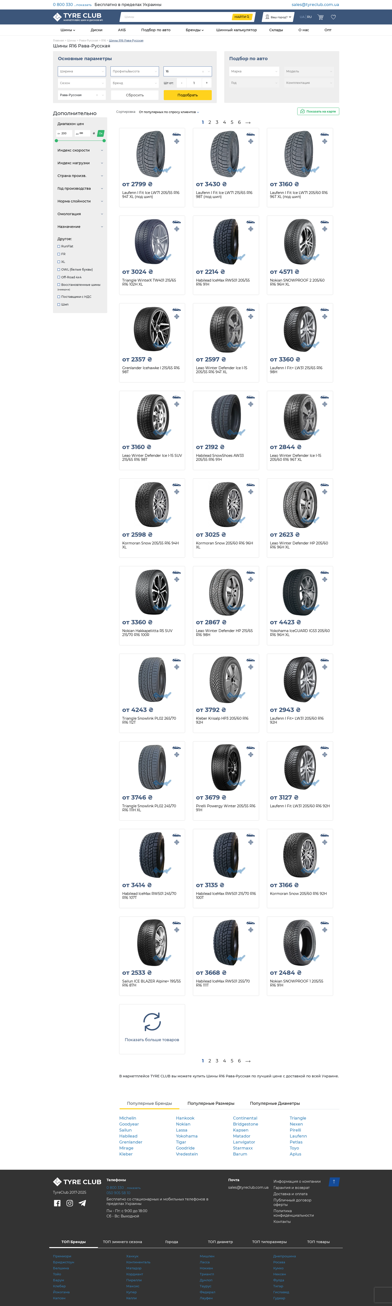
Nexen (296, 1124)
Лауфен (206, 1298)
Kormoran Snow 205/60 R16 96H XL (224, 545)
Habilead (128, 1136)
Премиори (62, 1256)
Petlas (296, 1142)
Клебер (59, 1286)
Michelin (127, 1118)
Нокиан (206, 1268)
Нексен (279, 1274)
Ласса (205, 1262)
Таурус (205, 1286)
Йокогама (61, 1292)
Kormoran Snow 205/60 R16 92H (298, 894)
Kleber (126, 1154)
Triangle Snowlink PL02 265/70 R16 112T (149, 720)
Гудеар (279, 1298)
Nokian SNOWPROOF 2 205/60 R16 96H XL (297, 282)
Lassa (182, 1130)
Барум (58, 1280)
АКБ (122, 30)
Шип (63, 304)
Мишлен (207, 1256)
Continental (245, 1118)
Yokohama (187, 1136)
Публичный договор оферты (293, 1202)
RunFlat (65, 246)
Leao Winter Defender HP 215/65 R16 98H (224, 633)
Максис (132, 1286)
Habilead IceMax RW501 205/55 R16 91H (223, 282)
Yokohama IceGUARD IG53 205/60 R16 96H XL (300, 633)
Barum (240, 1154)
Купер (131, 1292)
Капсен (59, 1298)
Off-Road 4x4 (70, 277)
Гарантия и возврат (292, 1187)
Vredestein (187, 1154)
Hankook (185, 1118)
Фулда (278, 1280)
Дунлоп (206, 1280)
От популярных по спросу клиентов (169, 112)
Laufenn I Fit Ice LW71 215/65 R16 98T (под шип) (224, 195)
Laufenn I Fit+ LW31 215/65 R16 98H (296, 370)
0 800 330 (72, 4)
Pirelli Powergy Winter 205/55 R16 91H (226, 808)
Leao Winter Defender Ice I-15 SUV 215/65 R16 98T (152, 458)
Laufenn (298, 1136)
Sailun (125, 1130)
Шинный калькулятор (236, 30)
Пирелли (134, 1280)
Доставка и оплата (291, 1194)
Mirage (126, 1148)
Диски (96, 30)
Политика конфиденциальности (294, 1213)
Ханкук (132, 1256)
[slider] (56, 140)
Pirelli (295, 1130)
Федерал (207, 1292)
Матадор (134, 1268)
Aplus (295, 1154)
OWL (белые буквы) (75, 269)
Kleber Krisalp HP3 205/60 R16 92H (222, 720)
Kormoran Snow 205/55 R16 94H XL (150, 545)
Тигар (278, 1286)
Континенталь (138, 1262)
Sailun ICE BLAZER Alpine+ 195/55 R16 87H (151, 983)
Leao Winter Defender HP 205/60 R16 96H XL (299, 545)
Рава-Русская (88, 40)
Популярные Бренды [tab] (149, 1103)
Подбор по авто (155, 30)
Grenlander (130, 1142)
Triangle (298, 1118)
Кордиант (134, 1274)
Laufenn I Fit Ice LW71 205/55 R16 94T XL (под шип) (151, 195)
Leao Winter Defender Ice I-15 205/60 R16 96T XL (295, 458)
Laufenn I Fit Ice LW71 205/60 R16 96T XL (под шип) (299, 195)
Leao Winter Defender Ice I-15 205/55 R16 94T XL (221, 370)
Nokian (183, 1124)
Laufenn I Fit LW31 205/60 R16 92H (300, 806)
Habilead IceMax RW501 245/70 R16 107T (149, 896)
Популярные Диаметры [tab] (275, 1103)
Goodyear (129, 1124)
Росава (279, 1262)
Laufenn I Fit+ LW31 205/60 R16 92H (297, 720)
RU (309, 17)
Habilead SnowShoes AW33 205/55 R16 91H (220, 458)
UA (302, 17)
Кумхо (278, 1268)
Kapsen (240, 1130)
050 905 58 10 (118, 1193)
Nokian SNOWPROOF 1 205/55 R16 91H (296, 983)
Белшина (61, 1268)
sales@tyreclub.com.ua (315, 4)
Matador (241, 1136)
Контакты (282, 1221)
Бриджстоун (63, 1262)
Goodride (185, 1148)
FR (62, 254)
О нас (303, 30)
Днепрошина (284, 1256)
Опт (328, 30)
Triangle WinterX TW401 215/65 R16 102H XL (149, 282)
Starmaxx (243, 1148)
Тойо (57, 1274)
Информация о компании (297, 1181)
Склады (276, 30)
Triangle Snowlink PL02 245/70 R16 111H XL (149, 808)
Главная (58, 40)
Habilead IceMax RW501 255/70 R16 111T (223, 983)
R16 (103, 40)
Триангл (207, 1274)
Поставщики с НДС (75, 297)
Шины (66, 30)
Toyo (294, 1148)
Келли (131, 1298)
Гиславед (281, 1292)
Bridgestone (245, 1124)
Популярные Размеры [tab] (211, 1103)
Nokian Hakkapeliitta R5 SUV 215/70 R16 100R (147, 633)
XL (61, 262)
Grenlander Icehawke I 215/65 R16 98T (151, 370)
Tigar (181, 1142)
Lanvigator (244, 1142)
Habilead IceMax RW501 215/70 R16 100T (226, 896)
